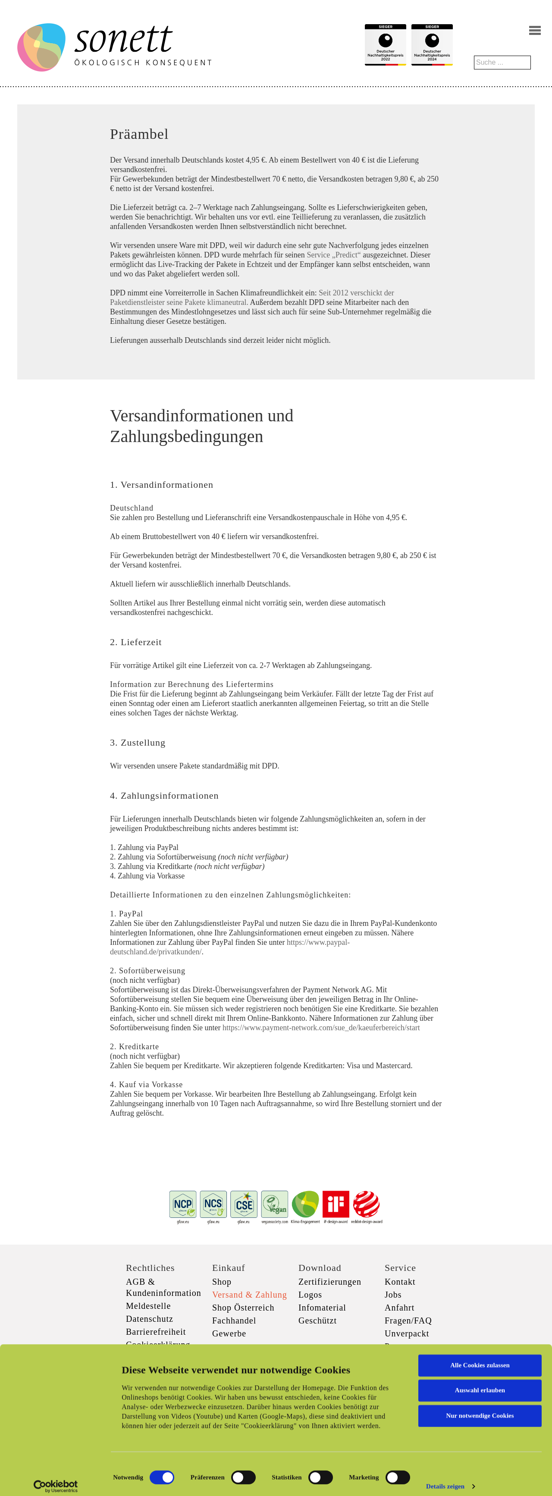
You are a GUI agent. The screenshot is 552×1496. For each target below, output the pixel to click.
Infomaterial (322, 1307)
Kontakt (400, 1281)
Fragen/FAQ (408, 1320)
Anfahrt (399, 1307)
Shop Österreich (243, 1307)
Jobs (393, 1294)
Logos (310, 1294)
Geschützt (317, 1320)
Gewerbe (229, 1333)
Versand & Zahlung (249, 1294)
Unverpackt (407, 1333)
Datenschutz (149, 1319)
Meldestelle (148, 1306)
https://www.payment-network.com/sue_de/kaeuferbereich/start (321, 1027)
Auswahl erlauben (480, 1383)
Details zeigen (445, 1479)
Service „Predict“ (334, 255)
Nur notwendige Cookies (480, 1408)
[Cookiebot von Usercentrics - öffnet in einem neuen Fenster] (56, 1479)
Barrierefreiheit (156, 1331)
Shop (222, 1281)
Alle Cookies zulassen (480, 1358)
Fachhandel (234, 1320)
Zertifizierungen (329, 1281)
